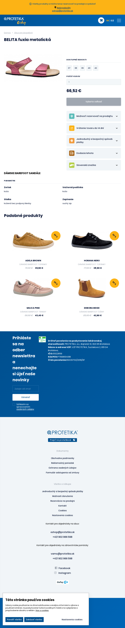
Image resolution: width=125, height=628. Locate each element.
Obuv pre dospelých (23, 32)
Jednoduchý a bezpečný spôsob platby (62, 491)
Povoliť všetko (14, 619)
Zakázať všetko (34, 619)
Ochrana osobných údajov (62, 467)
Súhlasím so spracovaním (25, 407)
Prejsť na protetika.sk (62, 440)
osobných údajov (25, 409)
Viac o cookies (42, 610)
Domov (7, 32)
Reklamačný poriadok (62, 463)
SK (107, 20)
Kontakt (62, 505)
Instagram (62, 573)
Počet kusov (73, 76)
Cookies (62, 510)
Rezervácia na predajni (62, 501)
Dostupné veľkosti (76, 60)
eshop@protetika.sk (62, 10)
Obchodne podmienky (62, 458)
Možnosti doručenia (62, 496)
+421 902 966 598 (62, 537)
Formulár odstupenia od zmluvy (62, 472)
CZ (112, 20)
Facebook (62, 568)
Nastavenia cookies (62, 515)
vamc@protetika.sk (62, 553)
